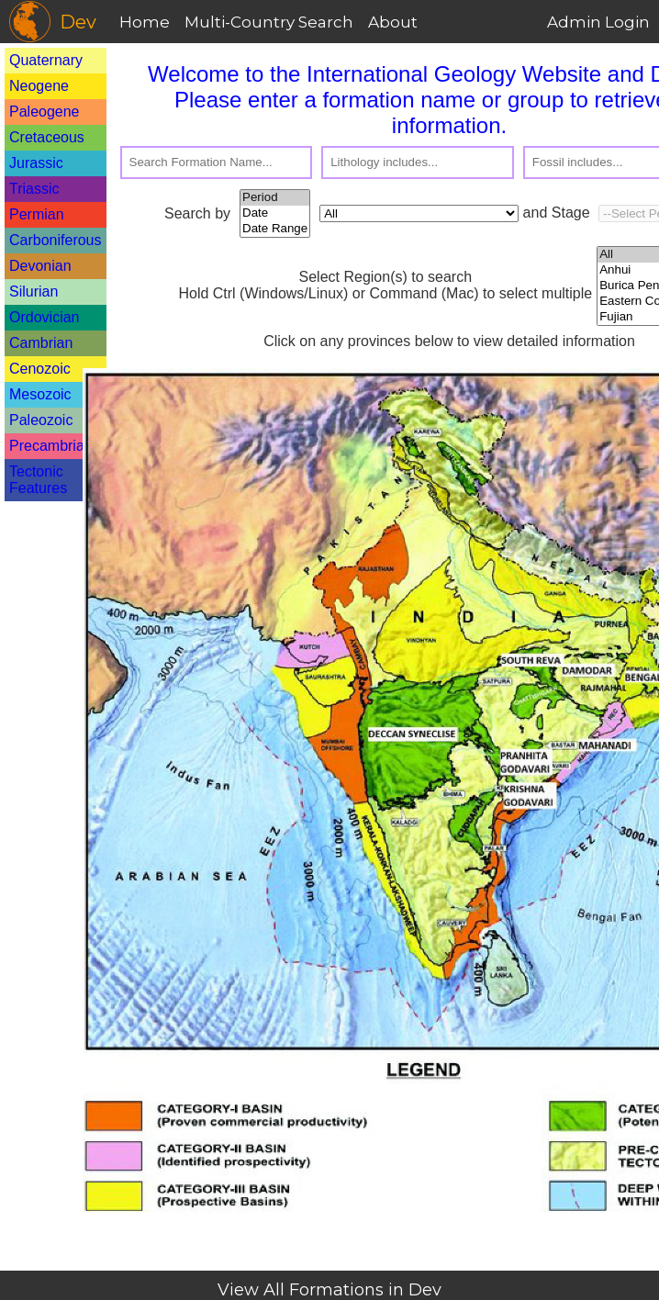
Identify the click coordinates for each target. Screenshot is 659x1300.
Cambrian (41, 343)
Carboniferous (55, 240)
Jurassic (36, 163)
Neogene (39, 86)
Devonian (40, 266)
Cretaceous (46, 137)
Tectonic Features (38, 480)
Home (144, 22)
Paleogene (44, 111)
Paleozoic (41, 420)
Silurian (33, 291)
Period (274, 198)
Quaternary (46, 60)
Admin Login (598, 22)
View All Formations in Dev (329, 1290)
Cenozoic (40, 368)
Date (274, 213)
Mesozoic (40, 394)
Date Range (274, 229)
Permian (36, 214)
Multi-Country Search (268, 22)
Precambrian (51, 446)
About (393, 22)
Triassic (34, 188)
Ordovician (44, 317)
